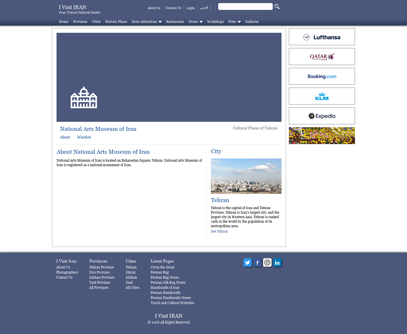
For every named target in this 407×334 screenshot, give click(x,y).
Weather (84, 137)
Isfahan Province (101, 277)
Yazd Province (99, 282)
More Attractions (144, 21)
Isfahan (131, 277)
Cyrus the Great (162, 267)
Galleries (252, 21)
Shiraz (130, 272)
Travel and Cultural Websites (172, 303)
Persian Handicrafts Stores (171, 298)
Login (191, 8)
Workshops (215, 21)
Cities (96, 21)
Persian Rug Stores (165, 277)
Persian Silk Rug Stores (168, 282)
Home (63, 21)
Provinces (80, 21)
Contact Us (173, 8)
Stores (193, 21)
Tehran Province (101, 267)
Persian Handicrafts (166, 292)
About (65, 137)
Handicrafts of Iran (165, 287)
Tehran (220, 200)
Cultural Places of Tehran (255, 127)
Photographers (67, 272)
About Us (154, 8)
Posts (232, 21)
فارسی (204, 7)
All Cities (132, 287)
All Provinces (99, 287)
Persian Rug (160, 272)
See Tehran (219, 231)
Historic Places (116, 21)
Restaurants (175, 21)
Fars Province (99, 272)
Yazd (129, 282)
